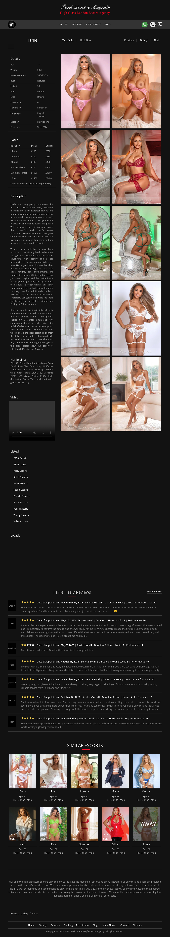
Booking (77, 24)
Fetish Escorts (20, 489)
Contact (124, 925)
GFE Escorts (19, 464)
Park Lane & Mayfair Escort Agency (87, 931)
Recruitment (93, 24)
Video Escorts (20, 521)
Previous (128, 40)
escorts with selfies (42, 294)
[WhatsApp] (145, 24)
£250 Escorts (20, 458)
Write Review (154, 591)
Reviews (55, 925)
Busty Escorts (20, 502)
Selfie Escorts (20, 477)
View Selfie (68, 40)
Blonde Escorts (21, 496)
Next (156, 40)
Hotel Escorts (20, 483)
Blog (108, 24)
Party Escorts (20, 470)
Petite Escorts (20, 508)
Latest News (108, 925)
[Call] (153, 24)
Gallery (63, 24)
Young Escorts (21, 515)
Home (31, 925)
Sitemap (137, 925)
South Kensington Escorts (29, 349)
